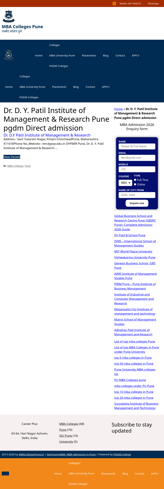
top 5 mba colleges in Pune (133, 358)
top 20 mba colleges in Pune (133, 398)
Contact (120, 55)
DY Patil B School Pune (129, 235)
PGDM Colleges (58, 66)
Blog (106, 55)
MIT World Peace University (133, 251)
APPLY (136, 55)
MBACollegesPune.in (31, 454)
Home (38, 55)
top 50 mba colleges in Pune (133, 364)
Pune (28, 166)
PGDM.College (122, 454)
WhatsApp (153, 3)
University (66, 442)
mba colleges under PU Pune (134, 386)
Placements (89, 55)
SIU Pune (65, 436)
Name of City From (131, 190)
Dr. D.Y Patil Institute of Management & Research (47, 135)
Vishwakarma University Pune (134, 257)
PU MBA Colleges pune (130, 380)
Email (122, 153)
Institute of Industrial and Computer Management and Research (134, 298)
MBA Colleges (15, 166)
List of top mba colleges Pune (134, 341)
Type (137, 175)
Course (124, 176)
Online (141, 184)
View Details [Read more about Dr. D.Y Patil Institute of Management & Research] (11, 157)
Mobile (123, 164)
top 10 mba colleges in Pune (133, 392)
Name (122, 141)
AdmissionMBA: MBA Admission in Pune (71, 454)
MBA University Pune (62, 55)
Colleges (54, 45)
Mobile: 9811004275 (130, 3)
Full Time (142, 179)
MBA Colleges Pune (22, 26)
